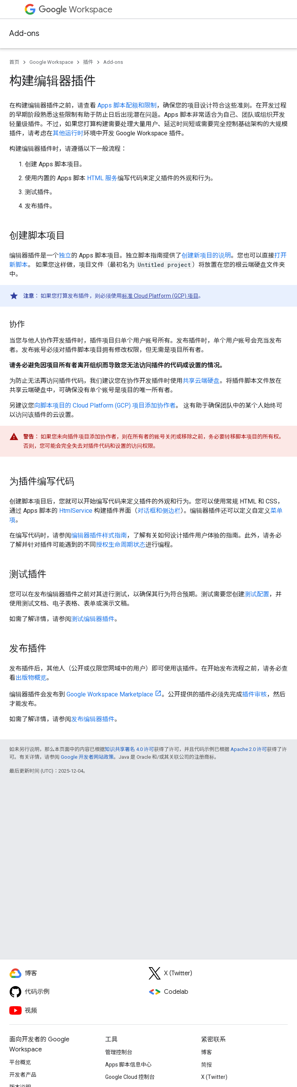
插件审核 (254, 694)
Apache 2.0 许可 (248, 749)
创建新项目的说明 (206, 255)
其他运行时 (68, 133)
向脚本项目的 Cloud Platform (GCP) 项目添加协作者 (105, 405)
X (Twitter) (214, 1077)
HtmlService (75, 510)
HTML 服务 (102, 178)
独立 (65, 255)
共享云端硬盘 (201, 380)
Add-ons (24, 33)
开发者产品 (22, 1075)
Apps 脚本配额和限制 (127, 105)
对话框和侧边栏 (159, 510)
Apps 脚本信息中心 (128, 1064)
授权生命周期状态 (120, 544)
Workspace (76, 9)
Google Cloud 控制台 (130, 1077)
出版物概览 (30, 677)
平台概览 (20, 1062)
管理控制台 (118, 1052)
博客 (206, 1052)
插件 (88, 62)
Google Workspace (51, 62)
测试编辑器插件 (92, 619)
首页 (14, 62)
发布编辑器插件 (92, 719)
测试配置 (256, 594)
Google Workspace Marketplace (110, 694)
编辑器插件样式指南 (99, 535)
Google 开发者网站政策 (87, 757)
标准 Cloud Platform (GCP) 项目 (160, 296)
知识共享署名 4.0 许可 (129, 749)
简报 (206, 1064)
